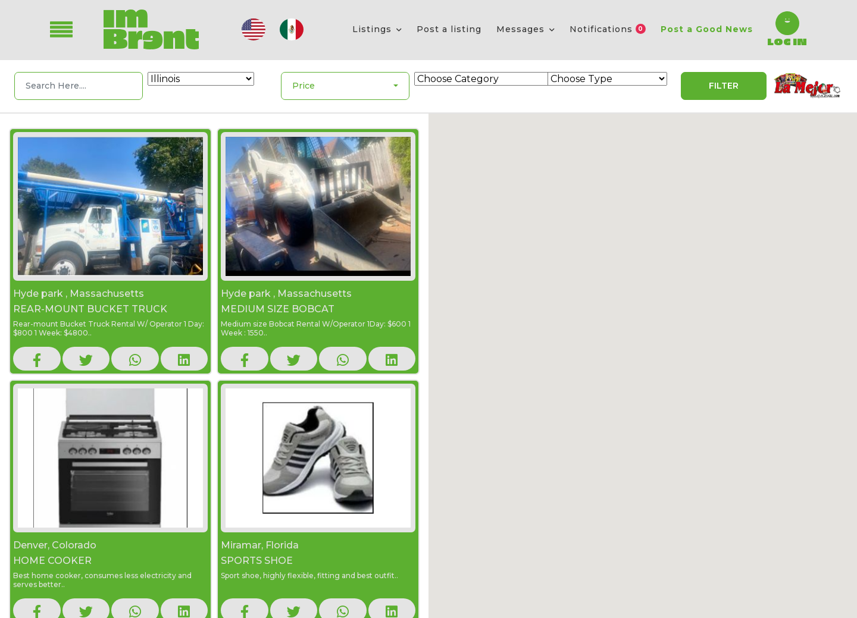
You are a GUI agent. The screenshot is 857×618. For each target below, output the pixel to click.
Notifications (608, 29)
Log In (787, 41)
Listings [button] (373, 29)
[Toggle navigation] (69, 29)
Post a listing (449, 29)
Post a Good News (707, 29)
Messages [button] (522, 29)
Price (303, 85)
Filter (724, 85)
